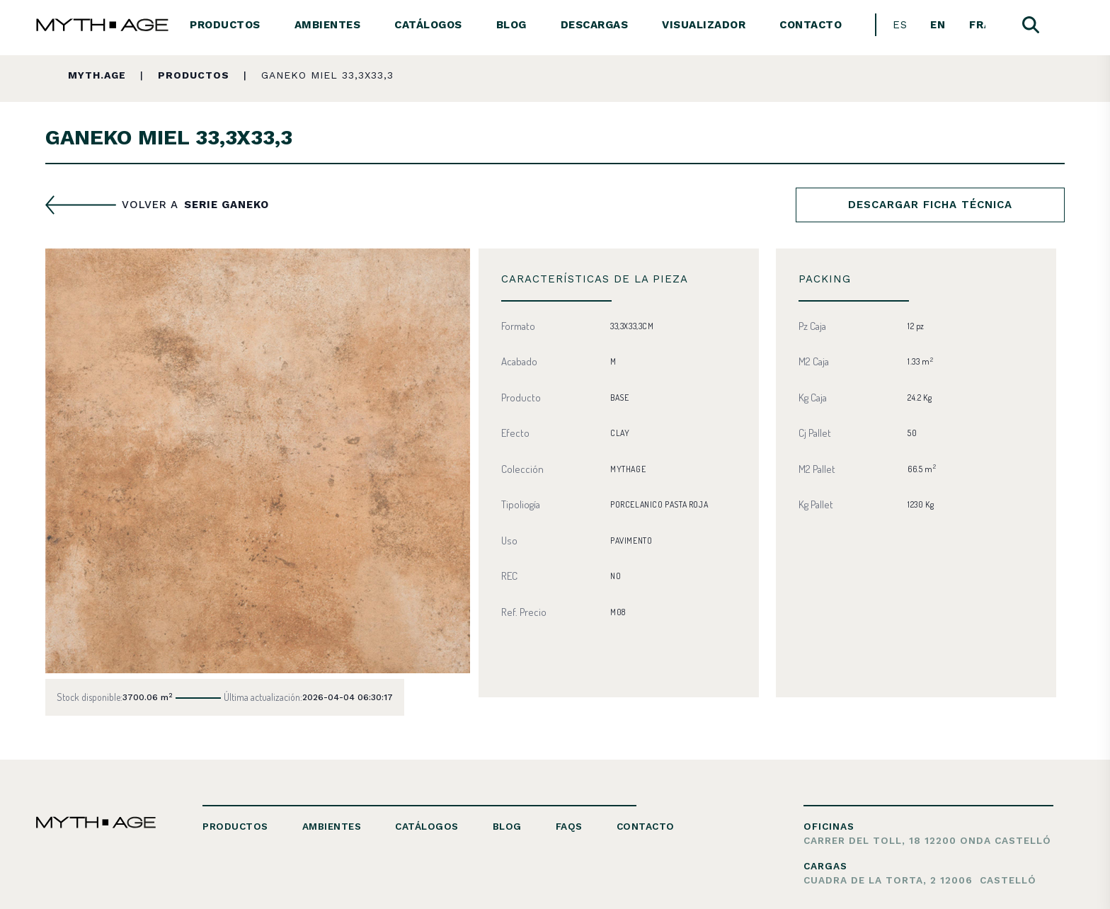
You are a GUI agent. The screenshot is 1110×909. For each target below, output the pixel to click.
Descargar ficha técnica (930, 204)
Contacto (810, 24)
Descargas (595, 24)
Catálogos (428, 24)
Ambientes (327, 24)
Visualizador (703, 24)
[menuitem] (900, 25)
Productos (225, 24)
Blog (511, 24)
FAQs (569, 826)
